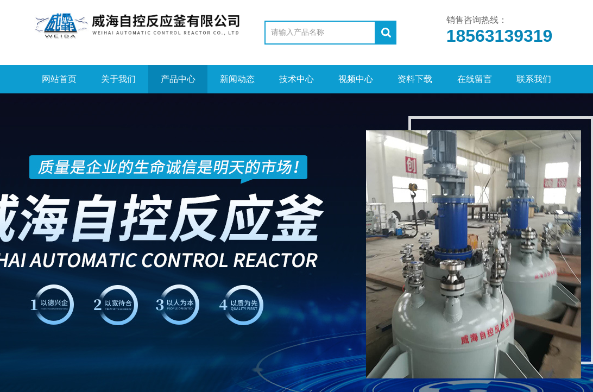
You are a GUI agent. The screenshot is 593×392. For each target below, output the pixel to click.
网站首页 (59, 79)
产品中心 (178, 79)
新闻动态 (237, 79)
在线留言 (474, 79)
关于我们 (118, 79)
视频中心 (355, 79)
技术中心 (296, 79)
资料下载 (415, 79)
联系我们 (533, 79)
